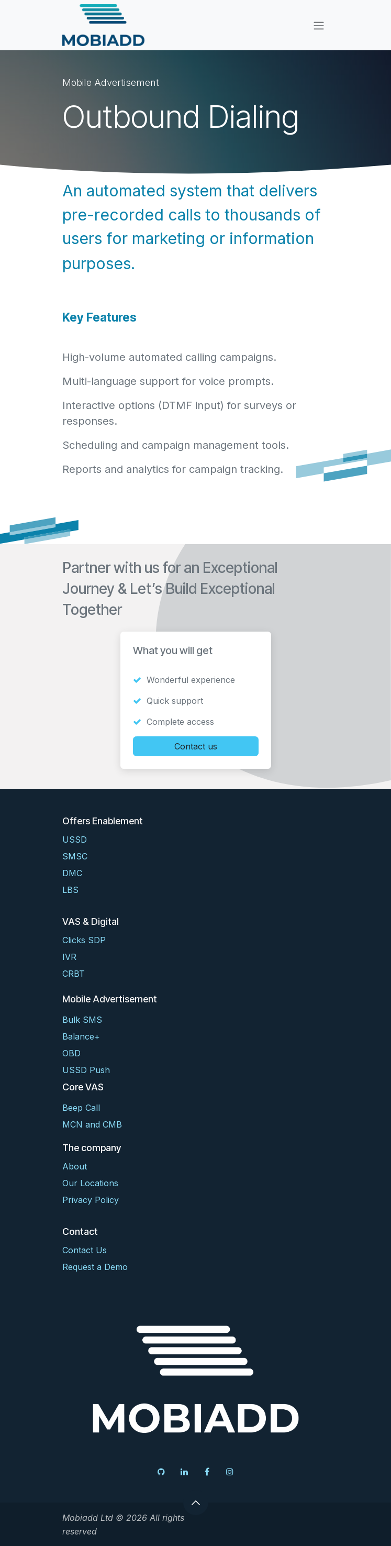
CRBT (73, 973)
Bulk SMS (82, 1019)
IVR (69, 957)
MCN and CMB (92, 1124)
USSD (74, 839)
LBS (70, 890)
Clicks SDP (84, 940)
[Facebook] (206, 1471)
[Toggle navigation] (318, 25)
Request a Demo (95, 1267)
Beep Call (81, 1107)
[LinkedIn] (184, 1471)
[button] (195, 1502)
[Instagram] (229, 1471)
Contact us (195, 746)
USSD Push (86, 1070)
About (74, 1166)
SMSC (74, 856)
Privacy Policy (90, 1200)
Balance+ (81, 1036)
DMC (72, 873)
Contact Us (84, 1250)
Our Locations (90, 1183)
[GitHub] (161, 1471)
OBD (71, 1053)
